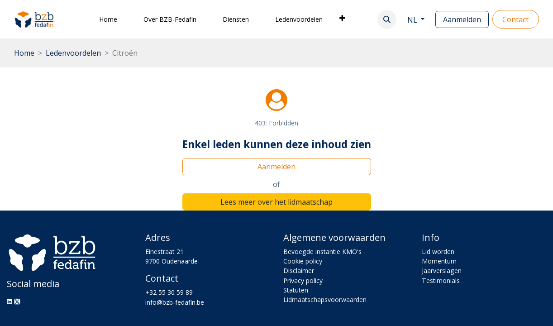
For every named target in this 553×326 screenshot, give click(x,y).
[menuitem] (108, 19)
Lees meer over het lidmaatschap (276, 202)
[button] (386, 19)
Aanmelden (462, 19)
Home (24, 53)
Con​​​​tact (515, 19)
